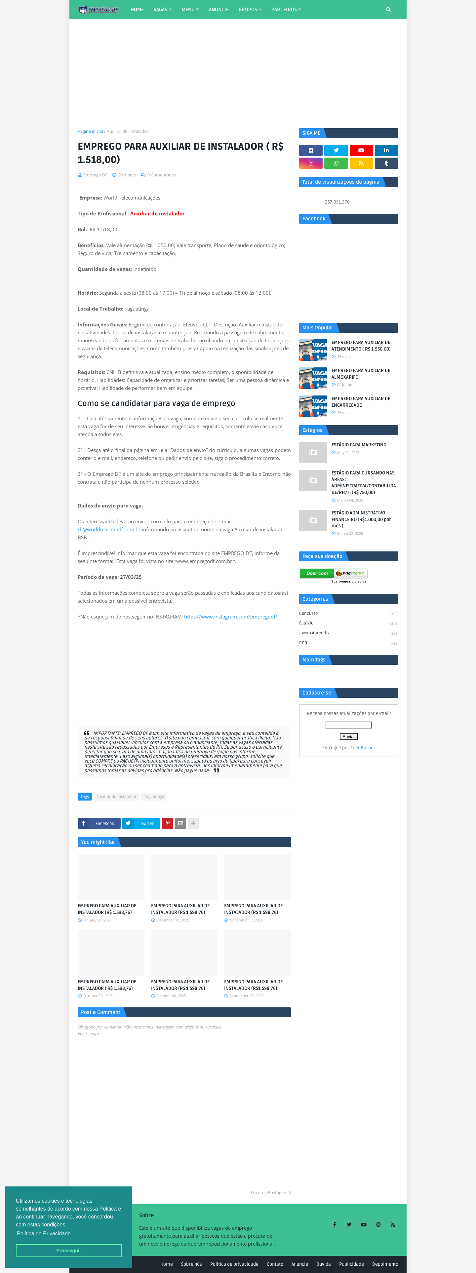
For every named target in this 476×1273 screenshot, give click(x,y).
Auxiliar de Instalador (127, 131)
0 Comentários (161, 175)
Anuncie (300, 1264)
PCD (348, 643)
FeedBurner (363, 748)
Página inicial (90, 131)
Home (166, 1264)
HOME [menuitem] (137, 10)
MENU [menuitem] (188, 10)
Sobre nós (191, 1264)
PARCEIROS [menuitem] (284, 10)
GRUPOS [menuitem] (248, 10)
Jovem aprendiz (348, 633)
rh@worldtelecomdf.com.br (109, 529)
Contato (275, 1264)
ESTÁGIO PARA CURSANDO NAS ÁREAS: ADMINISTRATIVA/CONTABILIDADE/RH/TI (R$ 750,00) (364, 482)
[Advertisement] (238, 73)
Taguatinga (154, 796)
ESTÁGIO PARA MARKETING (359, 445)
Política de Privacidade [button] (44, 1233)
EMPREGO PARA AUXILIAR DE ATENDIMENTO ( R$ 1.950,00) (361, 346)
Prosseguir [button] (68, 1250)
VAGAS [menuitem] (160, 10)
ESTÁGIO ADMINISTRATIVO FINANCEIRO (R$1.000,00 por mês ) (361, 519)
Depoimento (385, 1264)
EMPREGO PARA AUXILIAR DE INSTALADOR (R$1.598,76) (253, 985)
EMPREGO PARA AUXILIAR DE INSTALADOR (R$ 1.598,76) (107, 909)
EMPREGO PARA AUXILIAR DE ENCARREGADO (361, 402)
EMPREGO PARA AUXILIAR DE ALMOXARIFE (361, 374)
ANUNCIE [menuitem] (219, 10)
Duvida (323, 1264)
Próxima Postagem (269, 1192)
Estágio (348, 623)
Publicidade (351, 1264)
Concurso (348, 614)
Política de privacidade (234, 1264)
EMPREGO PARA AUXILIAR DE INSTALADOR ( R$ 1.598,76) (107, 985)
